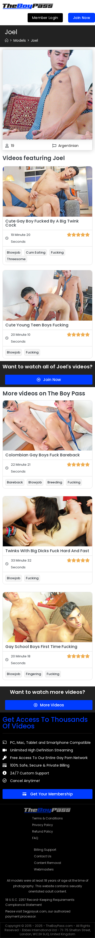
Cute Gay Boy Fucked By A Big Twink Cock (42, 223)
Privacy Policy (42, 825)
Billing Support (45, 849)
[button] (88, 6)
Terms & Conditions (47, 818)
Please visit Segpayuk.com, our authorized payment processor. (37, 914)
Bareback (15, 482)
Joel (34, 40)
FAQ (35, 838)
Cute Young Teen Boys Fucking (36, 325)
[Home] (6, 40)
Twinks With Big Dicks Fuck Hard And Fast (47, 551)
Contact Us (42, 856)
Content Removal (47, 863)
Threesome (16, 259)
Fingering (33, 674)
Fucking (57, 252)
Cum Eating (35, 252)
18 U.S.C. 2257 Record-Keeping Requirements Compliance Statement (39, 902)
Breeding (54, 482)
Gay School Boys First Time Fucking (41, 647)
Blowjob (13, 252)
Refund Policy (42, 831)
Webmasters (44, 869)
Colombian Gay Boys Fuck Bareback (42, 455)
